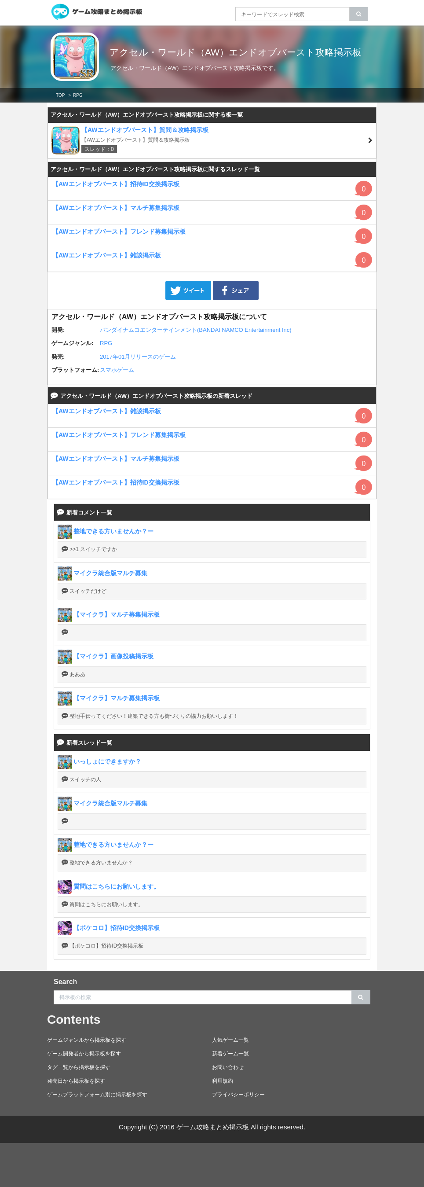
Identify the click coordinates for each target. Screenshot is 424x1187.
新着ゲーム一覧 (230, 1054)
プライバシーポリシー (238, 1094)
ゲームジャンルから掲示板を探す (86, 1040)
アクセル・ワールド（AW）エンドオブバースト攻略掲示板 (237, 57)
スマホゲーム (117, 370)
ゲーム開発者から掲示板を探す (84, 1054)
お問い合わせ (228, 1067)
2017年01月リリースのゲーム (138, 356)
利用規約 (222, 1081)
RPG (106, 343)
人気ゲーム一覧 (230, 1040)
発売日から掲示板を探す (76, 1081)
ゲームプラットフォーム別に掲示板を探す (97, 1094)
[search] (359, 14)
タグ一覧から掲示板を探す (78, 1067)
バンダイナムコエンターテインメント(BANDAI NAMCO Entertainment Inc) (196, 330)
